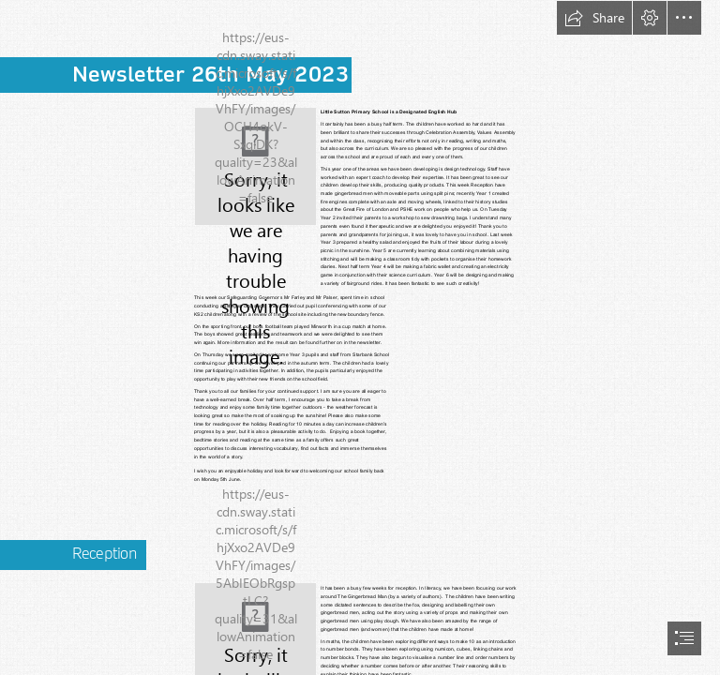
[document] (360, 337)
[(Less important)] (255, 166)
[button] (594, 18)
